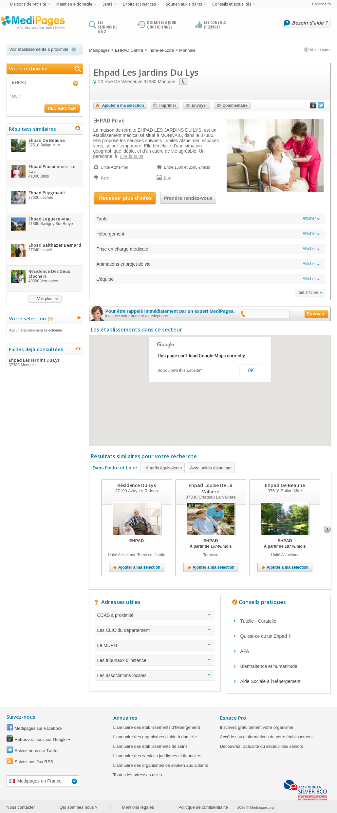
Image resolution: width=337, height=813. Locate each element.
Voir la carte (317, 49)
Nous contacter (21, 807)
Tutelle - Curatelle (258, 621)
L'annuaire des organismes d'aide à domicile (155, 736)
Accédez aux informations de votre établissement (266, 736)
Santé (108, 4)
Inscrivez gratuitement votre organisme (256, 727)
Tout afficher (307, 292)
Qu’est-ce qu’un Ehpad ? (265, 636)
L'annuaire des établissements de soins (150, 746)
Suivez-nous (21, 716)
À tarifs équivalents (164, 467)
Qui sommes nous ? (79, 807)
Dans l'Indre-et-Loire (115, 467)
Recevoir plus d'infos (125, 198)
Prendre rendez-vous (188, 198)
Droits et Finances (139, 4)
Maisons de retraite (28, 4)
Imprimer (167, 105)
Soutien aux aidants (184, 4)
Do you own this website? (180, 370)
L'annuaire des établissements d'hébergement (156, 727)
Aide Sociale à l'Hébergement (270, 681)
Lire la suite (132, 156)
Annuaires (125, 717)
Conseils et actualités (231, 4)
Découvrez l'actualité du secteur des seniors (261, 746)
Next (327, 529)
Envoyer (199, 105)
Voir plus (44, 298)
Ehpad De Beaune (285, 485)
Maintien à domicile (74, 4)
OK (251, 370)
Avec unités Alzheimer (211, 467)
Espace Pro (321, 4)
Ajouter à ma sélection (123, 105)
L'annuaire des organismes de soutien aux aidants (160, 765)
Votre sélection (30, 318)
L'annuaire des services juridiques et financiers (157, 755)
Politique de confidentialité (203, 807)
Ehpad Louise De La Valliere (211, 488)
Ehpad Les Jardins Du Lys (44, 362)
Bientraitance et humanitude (268, 666)
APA (244, 651)
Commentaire (235, 105)
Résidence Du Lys (136, 485)
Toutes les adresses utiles (137, 774)
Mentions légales (138, 807)
